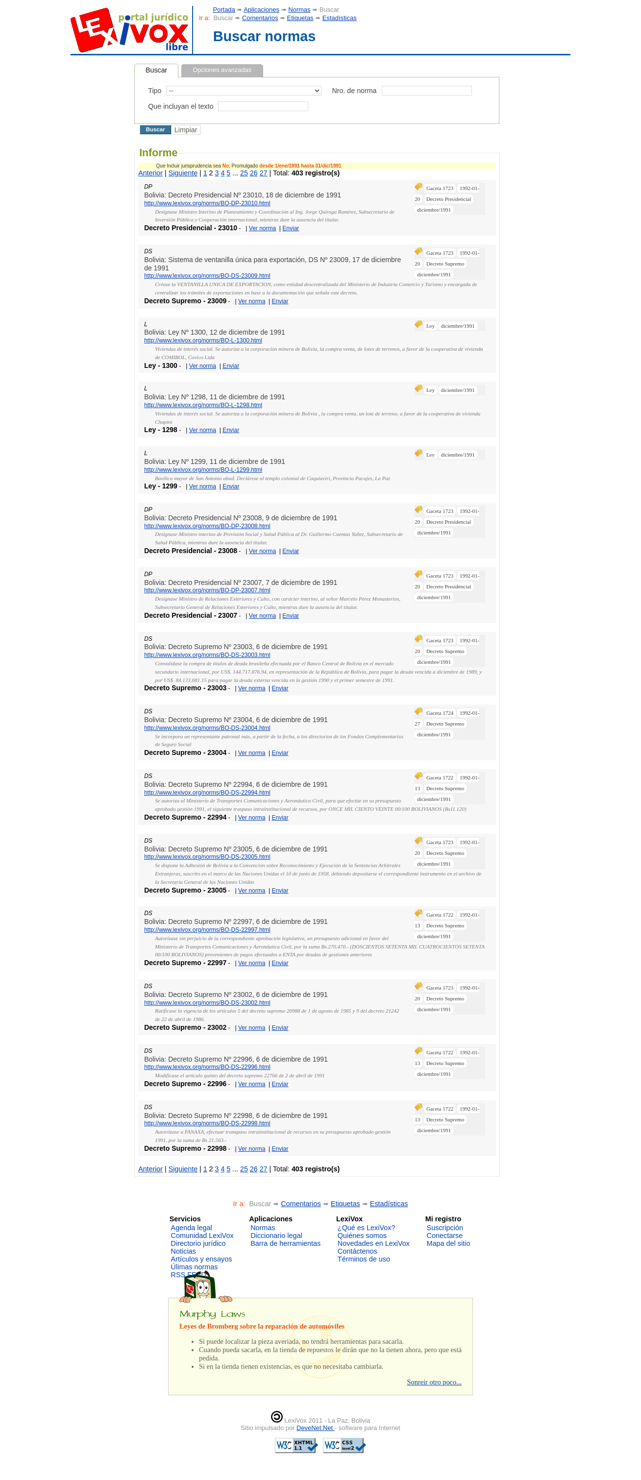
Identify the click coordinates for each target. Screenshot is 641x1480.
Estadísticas (339, 18)
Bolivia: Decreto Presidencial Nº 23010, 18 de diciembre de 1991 (242, 195)
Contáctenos (357, 1251)
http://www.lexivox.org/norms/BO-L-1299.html (203, 469)
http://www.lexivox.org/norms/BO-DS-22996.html (207, 1067)
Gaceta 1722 (439, 777)
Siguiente (183, 173)
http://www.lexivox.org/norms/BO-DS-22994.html (207, 792)
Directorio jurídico (198, 1243)
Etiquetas (300, 18)
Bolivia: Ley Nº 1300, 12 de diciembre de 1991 (214, 332)
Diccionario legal (276, 1235)
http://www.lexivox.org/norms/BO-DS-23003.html (207, 655)
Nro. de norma (354, 91)
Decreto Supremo (445, 264)
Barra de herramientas (285, 1243)
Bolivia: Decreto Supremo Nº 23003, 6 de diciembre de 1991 (236, 647)
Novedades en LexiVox (374, 1243)
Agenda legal (191, 1228)
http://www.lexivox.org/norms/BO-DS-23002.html (207, 1002)
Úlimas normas (194, 1267)
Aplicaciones (261, 9)
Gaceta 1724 (439, 713)
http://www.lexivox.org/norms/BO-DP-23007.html (207, 590)
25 (244, 173)
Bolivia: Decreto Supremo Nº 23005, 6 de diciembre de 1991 (236, 849)
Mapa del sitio (448, 1243)
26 (254, 173)
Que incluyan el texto (180, 106)
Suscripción (445, 1228)
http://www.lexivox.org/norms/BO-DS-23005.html (207, 856)
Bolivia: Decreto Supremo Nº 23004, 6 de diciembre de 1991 (236, 720)
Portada (224, 9)
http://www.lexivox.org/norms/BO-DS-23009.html (207, 275)
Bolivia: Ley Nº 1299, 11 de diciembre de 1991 (214, 461)
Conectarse (445, 1235)
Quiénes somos (362, 1235)
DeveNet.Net (315, 1427)
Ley (430, 326)
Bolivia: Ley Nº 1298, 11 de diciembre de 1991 (214, 397)
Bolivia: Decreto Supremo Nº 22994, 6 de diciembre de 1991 (236, 784)
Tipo (154, 91)
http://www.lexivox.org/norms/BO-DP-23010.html (207, 203)
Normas (299, 9)
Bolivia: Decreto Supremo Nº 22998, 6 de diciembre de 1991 (236, 1115)
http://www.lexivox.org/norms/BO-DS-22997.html (207, 929)
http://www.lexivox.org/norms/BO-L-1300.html (203, 340)
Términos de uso (364, 1259)
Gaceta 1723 (439, 188)
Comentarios (260, 18)
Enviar (290, 228)
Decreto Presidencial (448, 199)
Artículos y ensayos (201, 1259)
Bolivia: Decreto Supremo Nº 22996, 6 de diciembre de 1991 (236, 1059)
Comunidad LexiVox (202, 1235)
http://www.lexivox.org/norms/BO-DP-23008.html (207, 526)
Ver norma (262, 228)
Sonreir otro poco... (434, 1382)
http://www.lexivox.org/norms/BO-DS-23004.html (207, 728)
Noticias (183, 1251)
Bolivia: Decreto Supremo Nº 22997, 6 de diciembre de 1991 (236, 921)
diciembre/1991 (434, 210)
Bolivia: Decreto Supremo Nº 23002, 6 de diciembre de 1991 (236, 994)
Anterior (150, 173)
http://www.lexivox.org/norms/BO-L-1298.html (203, 405)
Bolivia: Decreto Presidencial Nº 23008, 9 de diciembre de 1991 (240, 518)
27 (264, 173)
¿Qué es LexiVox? (366, 1228)
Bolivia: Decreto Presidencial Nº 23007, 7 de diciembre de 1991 (240, 582)
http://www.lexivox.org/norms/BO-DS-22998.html (207, 1123)
